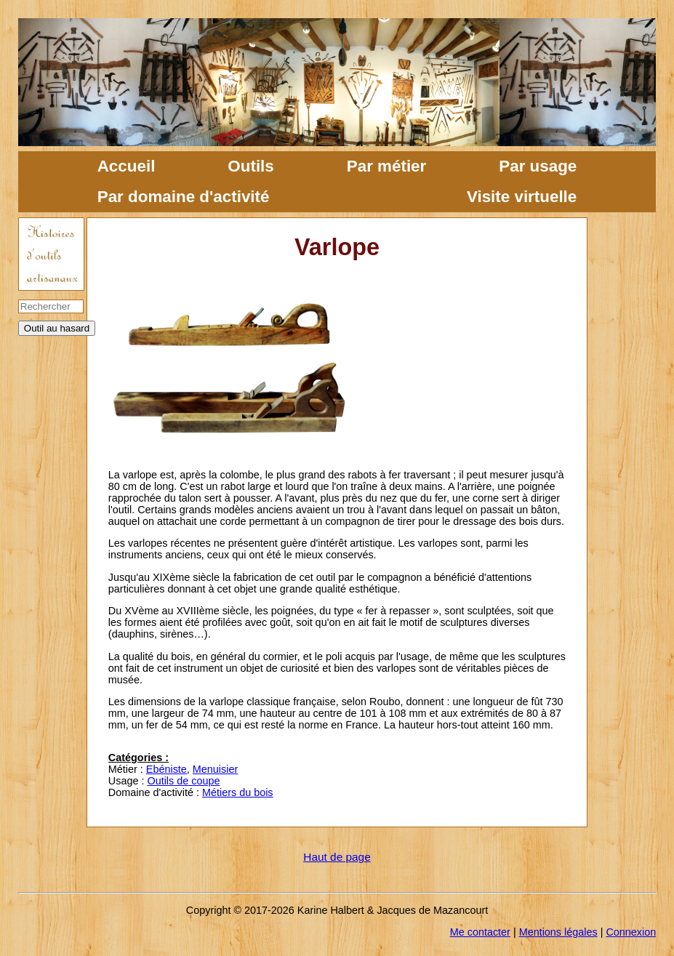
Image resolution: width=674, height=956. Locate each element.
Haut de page (336, 857)
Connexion (631, 932)
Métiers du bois (237, 792)
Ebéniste (166, 769)
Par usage (538, 166)
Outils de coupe (183, 781)
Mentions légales (558, 932)
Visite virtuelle (522, 197)
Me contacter (480, 932)
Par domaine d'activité (183, 197)
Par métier (387, 166)
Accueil (126, 166)
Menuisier (215, 769)
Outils (250, 166)
